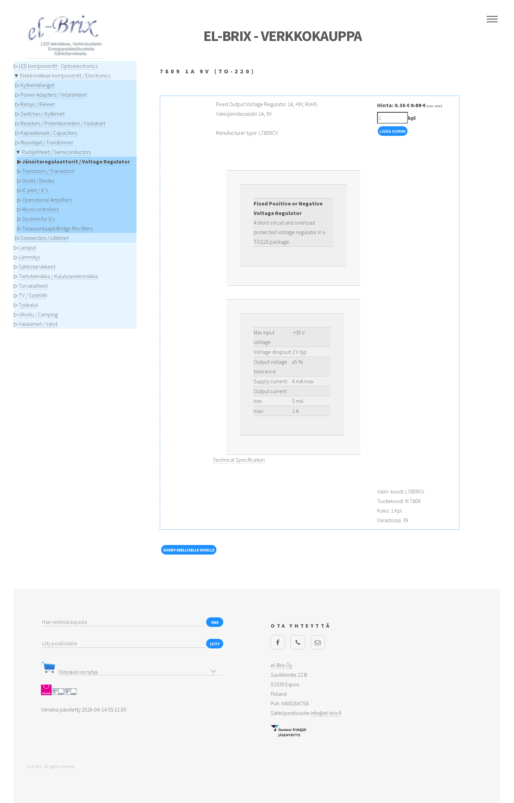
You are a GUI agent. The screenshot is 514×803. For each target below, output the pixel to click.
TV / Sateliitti (33, 295)
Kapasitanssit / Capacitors (48, 132)
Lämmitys (29, 257)
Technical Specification (239, 459)
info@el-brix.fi (326, 712)
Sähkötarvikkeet (37, 266)
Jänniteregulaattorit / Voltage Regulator (76, 161)
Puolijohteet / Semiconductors (56, 151)
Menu (492, 19)
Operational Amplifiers (47, 199)
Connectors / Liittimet (44, 237)
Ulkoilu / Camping (38, 314)
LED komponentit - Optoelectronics (58, 65)
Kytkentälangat (37, 85)
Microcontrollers (40, 209)
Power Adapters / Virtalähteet (53, 94)
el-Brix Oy (281, 665)
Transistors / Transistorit (48, 171)
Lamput (27, 247)
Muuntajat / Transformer (46, 142)
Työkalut (28, 304)
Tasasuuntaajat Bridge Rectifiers (57, 228)
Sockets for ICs (38, 218)
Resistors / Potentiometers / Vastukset (62, 123)
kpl (412, 117)
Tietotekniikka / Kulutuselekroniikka (58, 276)
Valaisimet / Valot (38, 323)
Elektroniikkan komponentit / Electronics (65, 75)
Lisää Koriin (393, 131)
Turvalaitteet (33, 285)
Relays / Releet (37, 104)
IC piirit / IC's (35, 190)
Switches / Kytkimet (42, 113)
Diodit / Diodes (38, 180)
